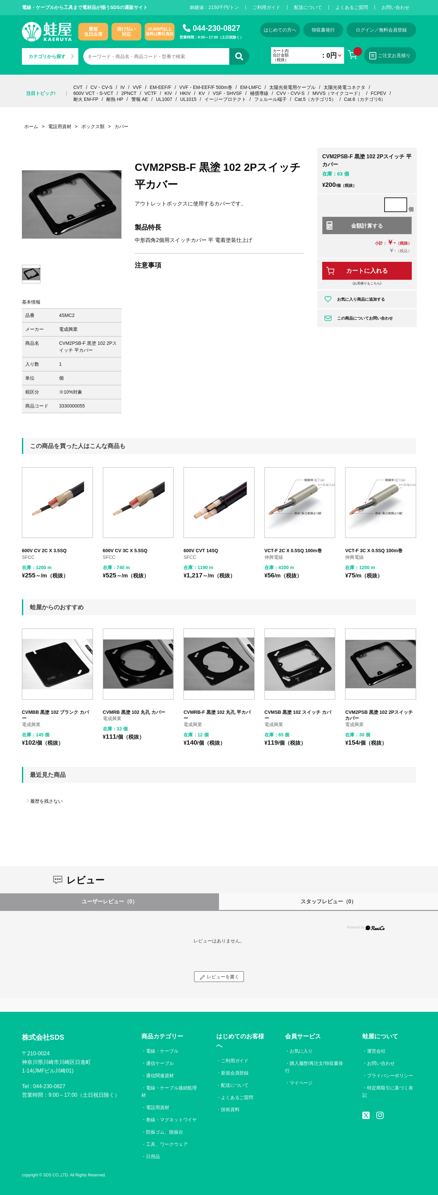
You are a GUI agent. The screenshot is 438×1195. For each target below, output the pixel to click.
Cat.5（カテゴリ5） (315, 99)
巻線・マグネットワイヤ (171, 1119)
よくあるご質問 (351, 7)
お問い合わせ (395, 7)
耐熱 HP (114, 99)
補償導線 (259, 93)
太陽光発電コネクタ (344, 87)
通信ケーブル (160, 1063)
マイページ (301, 1082)
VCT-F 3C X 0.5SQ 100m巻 (373, 550)
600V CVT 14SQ (200, 550)
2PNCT (128, 93)
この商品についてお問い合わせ (365, 318)
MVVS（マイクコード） (338, 93)
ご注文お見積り (389, 55)
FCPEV (378, 93)
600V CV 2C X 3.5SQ (44, 550)
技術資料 (230, 1109)
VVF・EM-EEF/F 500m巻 (205, 87)
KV (202, 93)
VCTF (150, 93)
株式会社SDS (44, 1037)
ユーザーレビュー (110, 901)
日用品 (153, 1156)
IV (122, 87)
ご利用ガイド (266, 7)
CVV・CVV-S (290, 93)
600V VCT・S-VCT (93, 93)
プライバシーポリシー (390, 1075)
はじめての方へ (277, 30)
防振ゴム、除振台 (164, 1132)
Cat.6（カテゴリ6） (365, 99)
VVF (137, 87)
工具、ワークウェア (167, 1144)
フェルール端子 (270, 99)
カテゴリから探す (51, 56)
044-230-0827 (216, 28)
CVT (78, 87)
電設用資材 (157, 1107)
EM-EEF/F (160, 87)
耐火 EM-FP (85, 99)
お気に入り (301, 1051)
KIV (168, 93)
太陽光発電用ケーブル (292, 87)
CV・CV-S (101, 87)
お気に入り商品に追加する (361, 299)
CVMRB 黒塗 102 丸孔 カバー (134, 712)
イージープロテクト (225, 99)
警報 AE (139, 99)
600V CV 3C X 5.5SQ (125, 550)
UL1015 (188, 99)
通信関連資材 (160, 1075)
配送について (308, 7)
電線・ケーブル (162, 1051)
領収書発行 (322, 30)
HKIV (185, 93)
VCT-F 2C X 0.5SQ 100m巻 (293, 550)
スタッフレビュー (329, 901)
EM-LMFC (250, 87)
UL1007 (164, 99)
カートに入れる (367, 270)
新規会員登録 (235, 1073)
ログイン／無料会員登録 (381, 30)
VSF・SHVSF (227, 93)
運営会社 (376, 1051)
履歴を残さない (46, 801)
